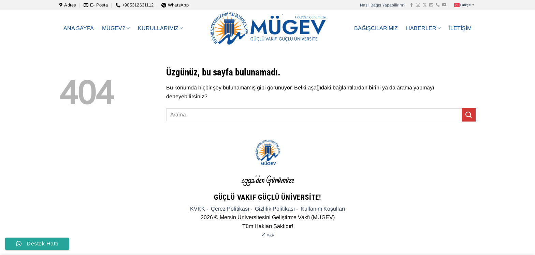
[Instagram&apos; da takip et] (418, 5)
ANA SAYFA (78, 28)
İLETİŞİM (460, 28)
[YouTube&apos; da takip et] (444, 5)
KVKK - (199, 209)
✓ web (267, 234)
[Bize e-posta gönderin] (431, 5)
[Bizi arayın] (438, 5)
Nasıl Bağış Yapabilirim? (382, 5)
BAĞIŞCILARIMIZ (376, 28)
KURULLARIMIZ (160, 28)
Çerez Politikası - (231, 209)
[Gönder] (469, 114)
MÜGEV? (116, 28)
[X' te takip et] (425, 5)
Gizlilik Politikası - (276, 209)
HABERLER (423, 28)
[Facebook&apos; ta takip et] (411, 5)
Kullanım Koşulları (323, 209)
